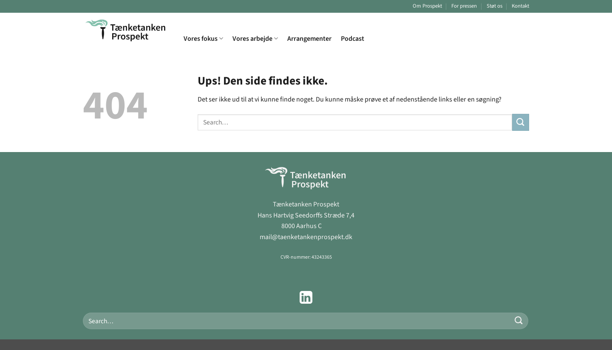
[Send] (520, 122)
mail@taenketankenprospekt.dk (306, 237)
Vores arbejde (255, 38)
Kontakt (520, 6)
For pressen (464, 6)
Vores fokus (203, 38)
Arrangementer (309, 38)
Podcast (352, 38)
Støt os (494, 6)
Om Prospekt (427, 6)
